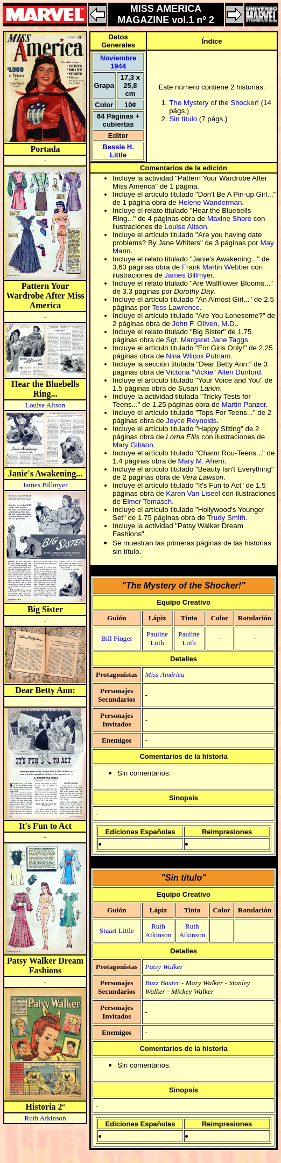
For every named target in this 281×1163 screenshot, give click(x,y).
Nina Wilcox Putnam (198, 356)
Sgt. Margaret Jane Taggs (207, 340)
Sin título (183, 119)
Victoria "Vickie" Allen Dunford (213, 372)
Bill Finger (116, 638)
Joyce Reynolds (191, 421)
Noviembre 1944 (118, 62)
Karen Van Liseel (193, 493)
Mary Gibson (133, 445)
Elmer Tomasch (147, 501)
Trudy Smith (226, 518)
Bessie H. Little (118, 151)
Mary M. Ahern (201, 461)
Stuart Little (117, 930)
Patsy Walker (164, 967)
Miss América (165, 674)
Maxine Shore (229, 218)
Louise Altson (45, 405)
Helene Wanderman (210, 202)
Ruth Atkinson (45, 1118)
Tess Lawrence (176, 307)
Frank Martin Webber (215, 267)
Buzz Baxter (162, 983)
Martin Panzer (244, 404)
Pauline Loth (157, 638)
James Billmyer (45, 485)
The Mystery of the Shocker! (214, 103)
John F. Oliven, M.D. (204, 324)
